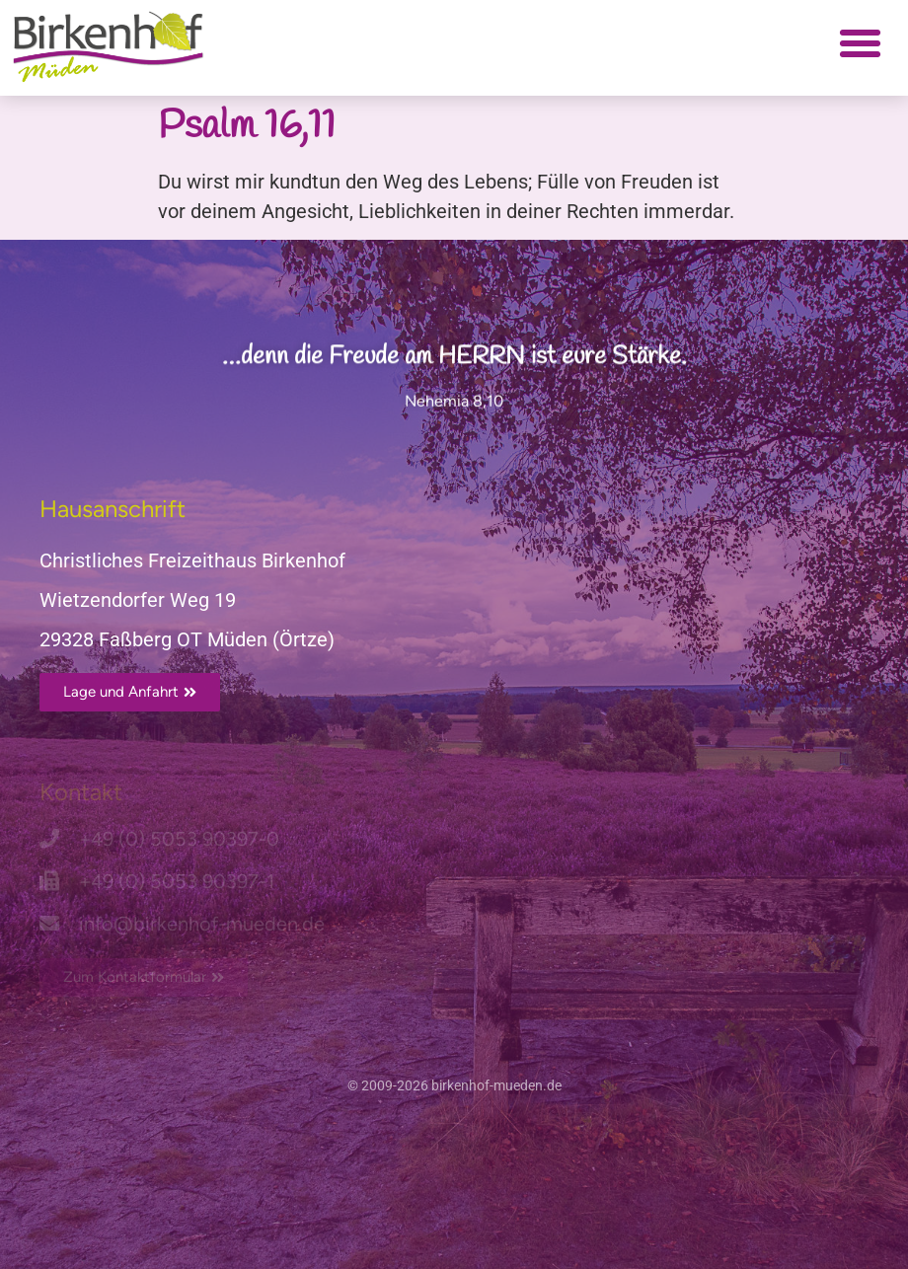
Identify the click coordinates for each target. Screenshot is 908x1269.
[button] (859, 43)
